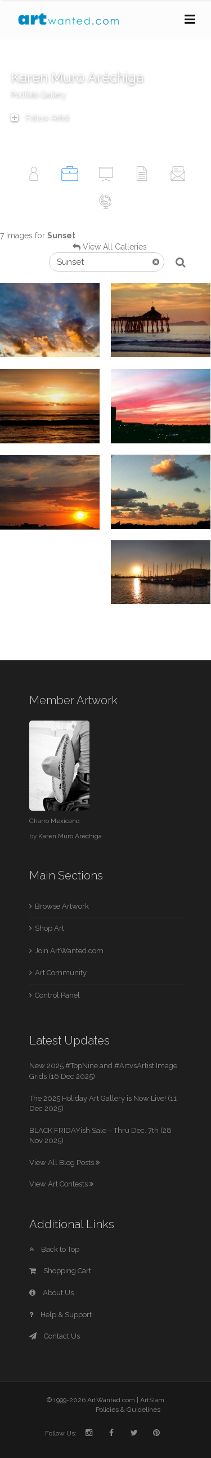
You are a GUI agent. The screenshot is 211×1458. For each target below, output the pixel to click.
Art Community (61, 972)
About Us (51, 1292)
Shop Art (49, 928)
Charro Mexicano (54, 821)
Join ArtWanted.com (69, 950)
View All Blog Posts (64, 1162)
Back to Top (54, 1249)
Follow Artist (40, 117)
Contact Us (54, 1336)
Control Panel (57, 995)
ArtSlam (152, 1400)
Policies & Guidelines (128, 1409)
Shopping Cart (60, 1270)
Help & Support (60, 1314)
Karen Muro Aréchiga (70, 836)
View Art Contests (61, 1184)
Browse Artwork (62, 906)
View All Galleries (115, 246)
